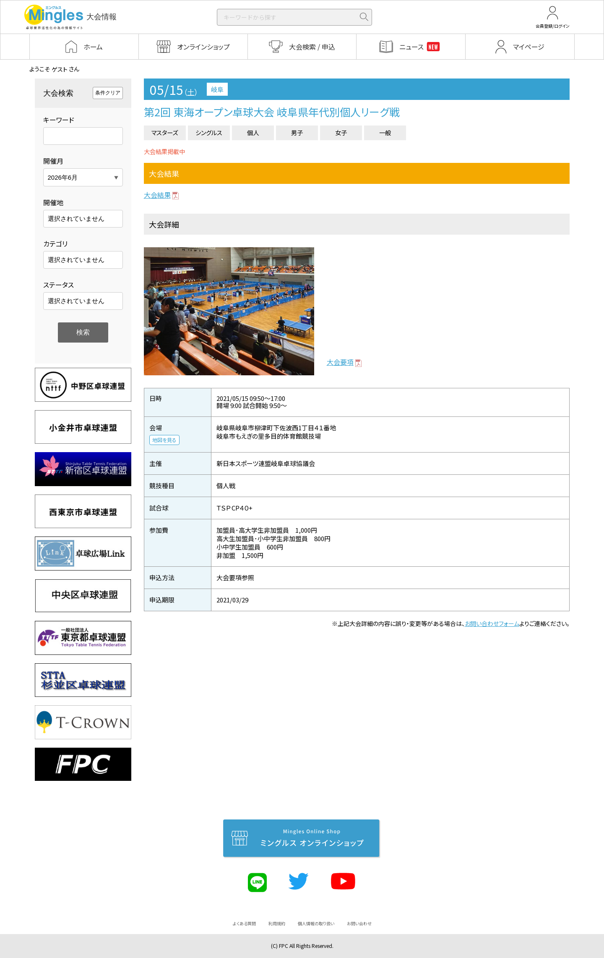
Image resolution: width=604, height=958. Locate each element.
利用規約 (276, 923)
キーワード (58, 119)
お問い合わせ (359, 923)
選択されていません (76, 218)
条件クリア (107, 93)
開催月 (53, 160)
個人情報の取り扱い (316, 923)
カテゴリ (55, 243)
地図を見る (164, 439)
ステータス (58, 284)
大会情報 (70, 17)
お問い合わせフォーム (492, 623)
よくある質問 (244, 923)
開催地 (53, 202)
